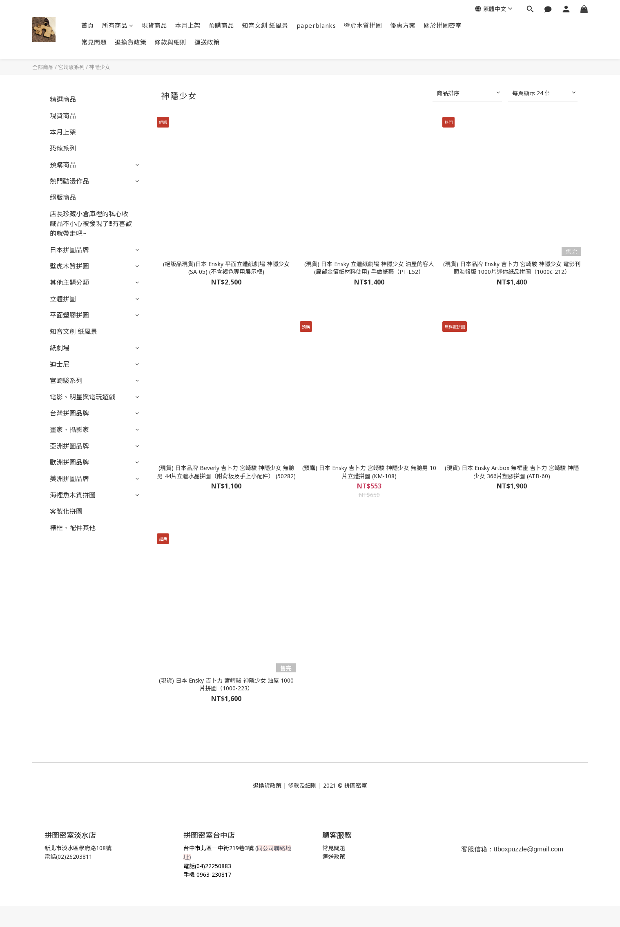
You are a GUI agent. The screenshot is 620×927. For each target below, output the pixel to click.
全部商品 (43, 67)
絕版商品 (63, 197)
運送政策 (207, 42)
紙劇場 (59, 347)
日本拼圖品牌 (69, 249)
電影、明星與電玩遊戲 (82, 396)
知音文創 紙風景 (265, 25)
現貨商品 (154, 25)
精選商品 (63, 99)
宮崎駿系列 (71, 67)
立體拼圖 (63, 298)
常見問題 (94, 42)
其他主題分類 (69, 282)
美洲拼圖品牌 (69, 478)
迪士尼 (59, 364)
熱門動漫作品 (69, 181)
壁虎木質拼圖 (363, 25)
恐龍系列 (63, 148)
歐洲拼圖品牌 (69, 462)
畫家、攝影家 (69, 429)
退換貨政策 (131, 42)
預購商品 (221, 25)
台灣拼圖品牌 (69, 413)
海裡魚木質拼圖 (73, 494)
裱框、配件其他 (73, 527)
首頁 (87, 25)
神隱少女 (99, 67)
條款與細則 (171, 42)
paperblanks (316, 25)
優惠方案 (402, 25)
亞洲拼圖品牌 (69, 445)
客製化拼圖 (66, 511)
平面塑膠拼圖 (69, 315)
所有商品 (118, 25)
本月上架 (188, 25)
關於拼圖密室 (443, 25)
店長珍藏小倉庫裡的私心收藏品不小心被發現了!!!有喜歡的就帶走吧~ (91, 223)
